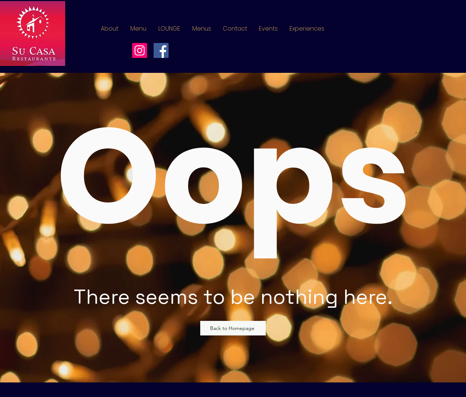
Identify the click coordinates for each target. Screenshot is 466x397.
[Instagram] (139, 50)
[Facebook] (161, 50)
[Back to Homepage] (233, 328)
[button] (201, 29)
